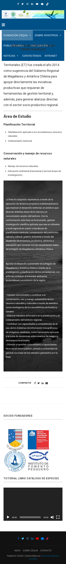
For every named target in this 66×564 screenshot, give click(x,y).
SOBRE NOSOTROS (48, 35)
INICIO (17, 550)
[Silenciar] (52, 517)
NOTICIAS (11, 55)
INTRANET (51, 55)
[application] (33, 504)
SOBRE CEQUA (30, 550)
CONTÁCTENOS (31, 55)
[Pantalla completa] (58, 517)
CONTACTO (46, 550)
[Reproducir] (8, 517)
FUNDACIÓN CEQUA (17, 35)
